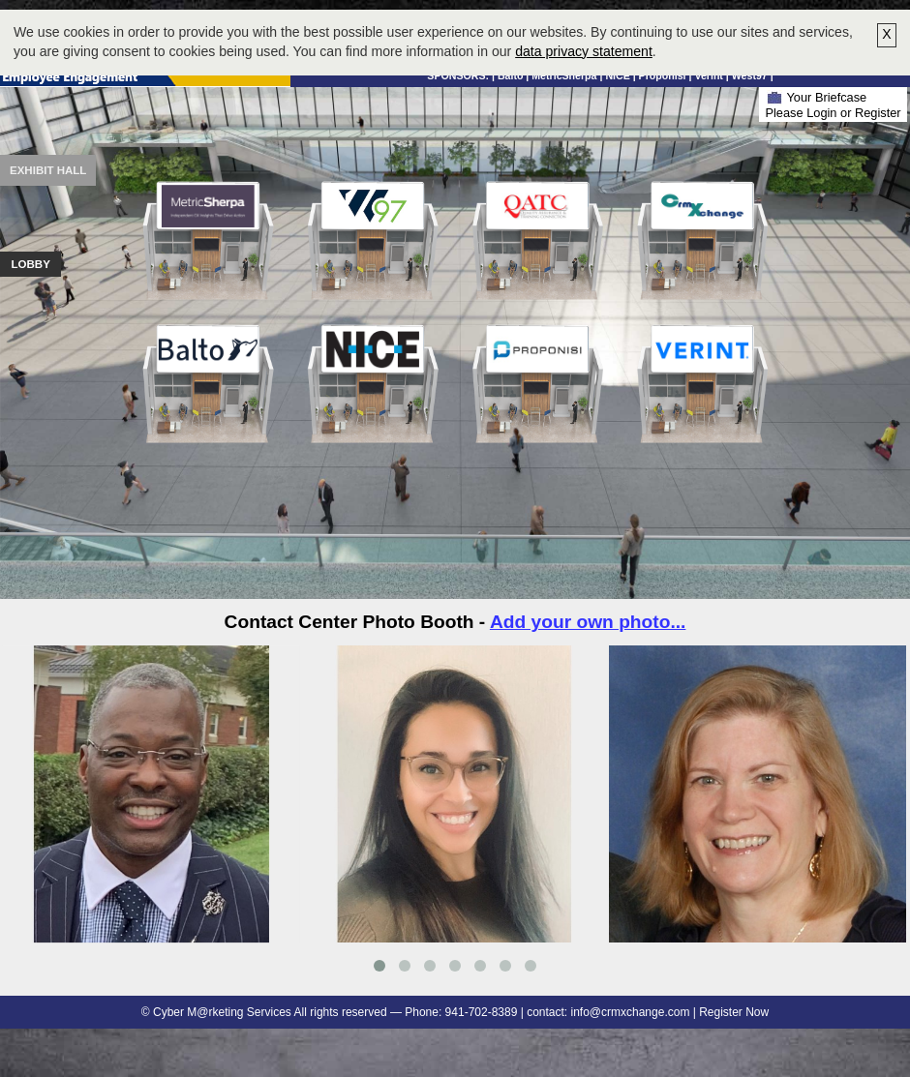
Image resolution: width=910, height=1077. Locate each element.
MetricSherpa (563, 75)
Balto (511, 75)
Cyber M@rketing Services (222, 1012)
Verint (708, 75)
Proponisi (662, 75)
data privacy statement (583, 51)
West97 (750, 75)
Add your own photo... (588, 622)
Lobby (31, 264)
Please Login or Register (832, 112)
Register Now (734, 1012)
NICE (617, 75)
